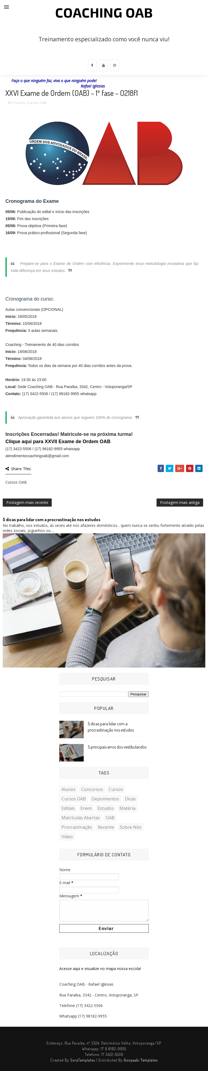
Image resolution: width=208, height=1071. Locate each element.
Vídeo (67, 837)
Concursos (92, 789)
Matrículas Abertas (80, 818)
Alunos (68, 789)
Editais (68, 808)
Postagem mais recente (27, 502)
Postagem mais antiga (180, 502)
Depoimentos (105, 799)
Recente (106, 827)
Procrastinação (76, 827)
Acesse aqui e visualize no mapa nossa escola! (100, 968)
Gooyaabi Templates (141, 1060)
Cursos (19, 102)
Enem (86, 808)
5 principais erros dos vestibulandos (117, 747)
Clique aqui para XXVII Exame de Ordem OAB (57, 441)
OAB (110, 818)
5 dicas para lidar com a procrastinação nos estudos (51, 519)
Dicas (130, 799)
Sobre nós (130, 827)
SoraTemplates (82, 1060)
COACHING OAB (104, 12)
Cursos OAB (37, 102)
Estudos (106, 808)
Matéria (127, 808)
